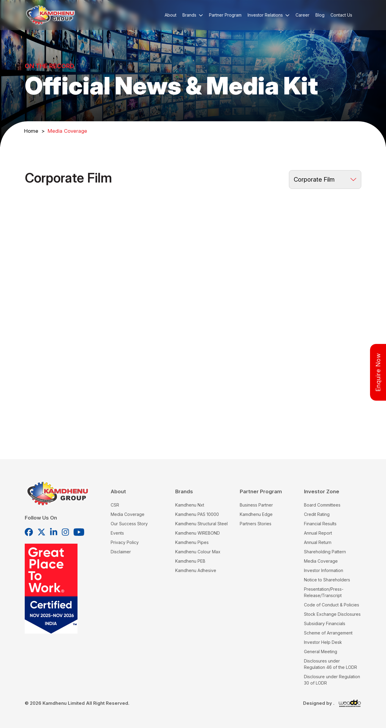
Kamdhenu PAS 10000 (197, 514)
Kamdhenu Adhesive (195, 570)
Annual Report (318, 533)
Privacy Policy (125, 542)
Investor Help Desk (323, 642)
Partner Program (225, 14)
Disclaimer (121, 551)
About (170, 14)
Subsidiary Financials (324, 623)
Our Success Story (129, 523)
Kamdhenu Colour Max (197, 551)
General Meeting (320, 651)
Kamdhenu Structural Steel (201, 523)
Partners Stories (255, 523)
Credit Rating (317, 514)
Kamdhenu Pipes (192, 542)
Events (117, 533)
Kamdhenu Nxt (189, 504)
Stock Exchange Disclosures (332, 614)
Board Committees (322, 504)
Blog (319, 14)
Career (302, 14)
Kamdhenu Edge (256, 514)
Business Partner (256, 504)
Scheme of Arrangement (328, 632)
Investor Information (323, 570)
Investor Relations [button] (269, 14)
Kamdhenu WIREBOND (197, 533)
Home (34, 131)
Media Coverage (127, 514)
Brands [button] (192, 14)
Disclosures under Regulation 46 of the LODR (330, 664)
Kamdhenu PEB (190, 561)
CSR (115, 504)
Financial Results (320, 523)
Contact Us (341, 14)
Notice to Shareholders (327, 579)
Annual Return (317, 542)
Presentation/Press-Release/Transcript (323, 592)
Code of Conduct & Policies (331, 604)
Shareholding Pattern (325, 551)
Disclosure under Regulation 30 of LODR (332, 679)
